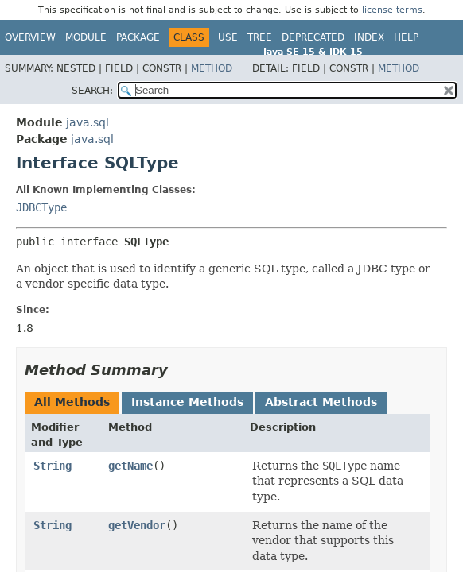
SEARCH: (92, 90)
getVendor (136, 525)
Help (406, 37)
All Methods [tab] (72, 402)
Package (138, 37)
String (52, 465)
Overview (30, 37)
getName (130, 465)
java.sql (87, 122)
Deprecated (313, 37)
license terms (392, 10)
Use (228, 37)
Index (369, 37)
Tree (259, 37)
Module (86, 37)
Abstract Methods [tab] (321, 402)
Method (211, 68)
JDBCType (41, 207)
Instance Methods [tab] (187, 402)
